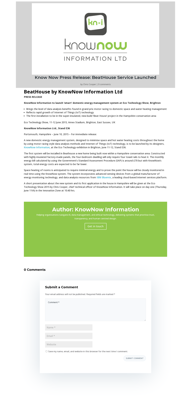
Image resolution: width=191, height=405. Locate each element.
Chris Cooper (89, 84)
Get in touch (96, 226)
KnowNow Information (37, 147)
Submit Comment (135, 358)
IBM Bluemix (104, 177)
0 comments (104, 84)
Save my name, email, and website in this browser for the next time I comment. (88, 351)
